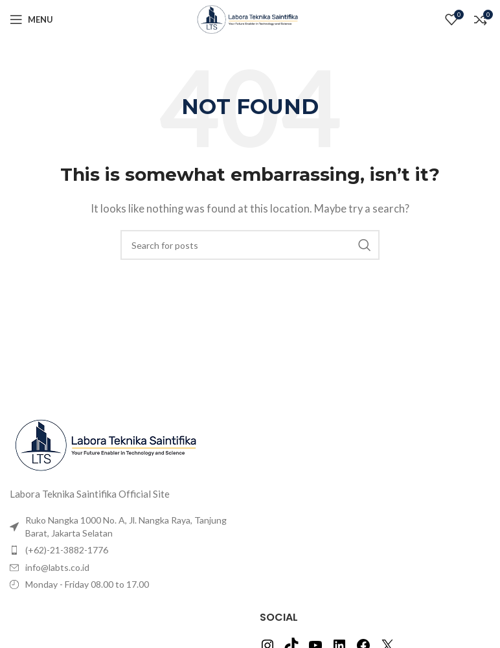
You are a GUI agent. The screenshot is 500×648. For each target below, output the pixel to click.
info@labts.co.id (57, 567)
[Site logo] (249, 18)
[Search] (250, 245)
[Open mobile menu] (31, 19)
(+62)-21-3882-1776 (66, 549)
